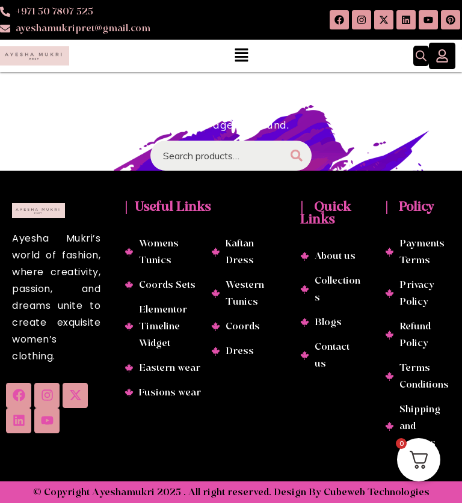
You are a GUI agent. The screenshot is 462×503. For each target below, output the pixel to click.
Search (297, 156)
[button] (241, 56)
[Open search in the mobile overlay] (421, 55)
